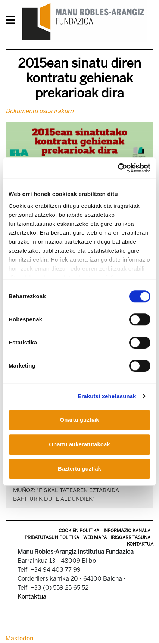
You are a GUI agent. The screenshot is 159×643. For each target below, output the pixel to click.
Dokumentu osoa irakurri (40, 111)
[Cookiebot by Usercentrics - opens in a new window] (117, 168)
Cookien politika (79, 530)
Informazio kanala (126, 530)
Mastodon (19, 638)
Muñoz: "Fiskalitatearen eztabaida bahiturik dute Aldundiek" (66, 494)
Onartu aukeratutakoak (79, 444)
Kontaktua (140, 544)
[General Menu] (12, 21)
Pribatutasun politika (52, 537)
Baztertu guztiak (79, 468)
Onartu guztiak (79, 419)
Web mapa (95, 537)
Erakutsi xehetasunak (107, 396)
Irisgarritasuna (130, 537)
